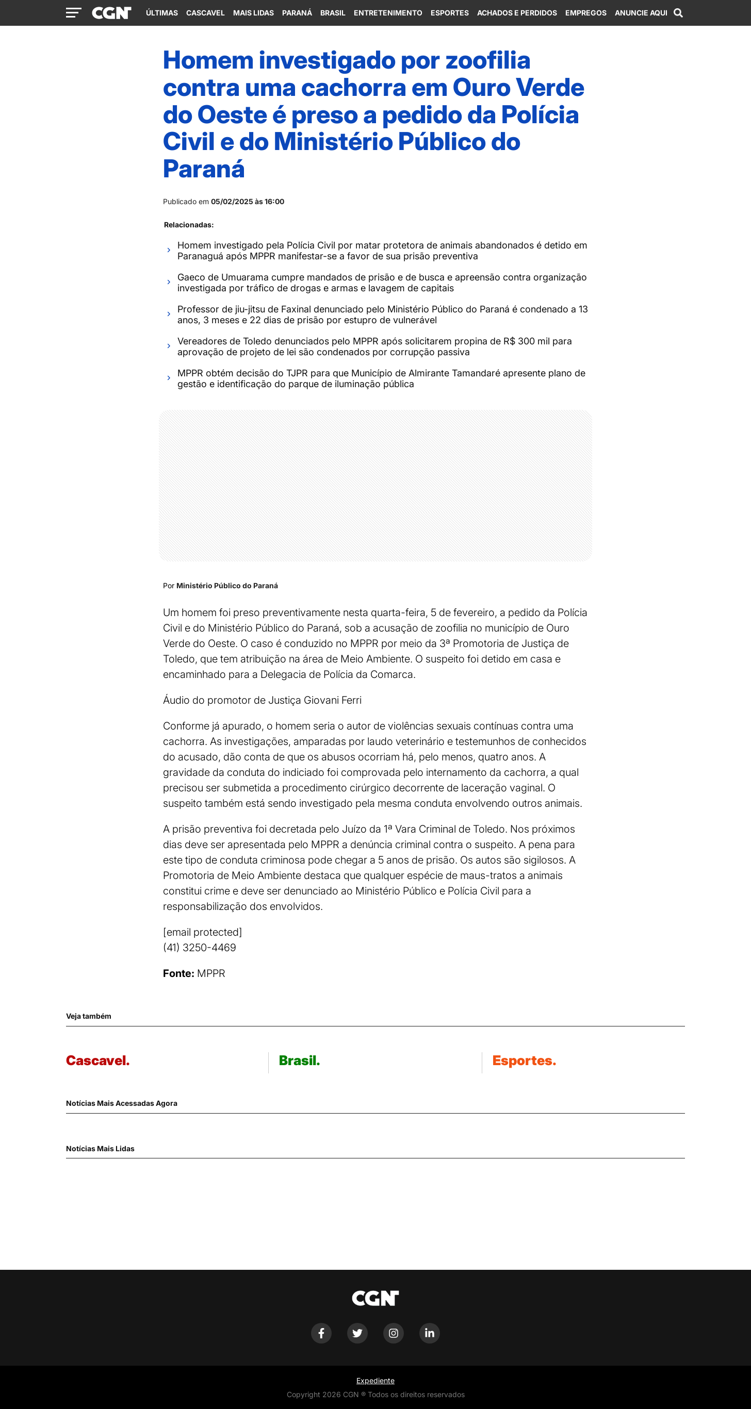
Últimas (162, 12)
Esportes (450, 12)
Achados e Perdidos (517, 12)
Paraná (297, 12)
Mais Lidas (253, 12)
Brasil (333, 12)
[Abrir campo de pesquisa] (678, 13)
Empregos (586, 12)
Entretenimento (388, 12)
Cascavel (205, 12)
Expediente (375, 1380)
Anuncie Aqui (641, 12)
